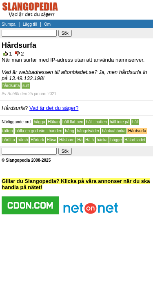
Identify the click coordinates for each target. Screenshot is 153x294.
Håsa (51, 140)
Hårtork (37, 140)
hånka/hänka (113, 131)
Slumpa (9, 24)
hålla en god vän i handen (39, 131)
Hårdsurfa (137, 131)
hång (69, 131)
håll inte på (119, 122)
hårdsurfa (11, 85)
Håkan (54, 122)
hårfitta (8, 140)
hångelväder (88, 131)
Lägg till (30, 24)
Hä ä (89, 140)
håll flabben (72, 122)
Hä (79, 140)
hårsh (23, 140)
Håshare (67, 140)
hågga (39, 122)
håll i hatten (96, 122)
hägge (116, 140)
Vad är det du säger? (53, 108)
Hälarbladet (134, 140)
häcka (102, 140)
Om (47, 24)
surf (25, 85)
